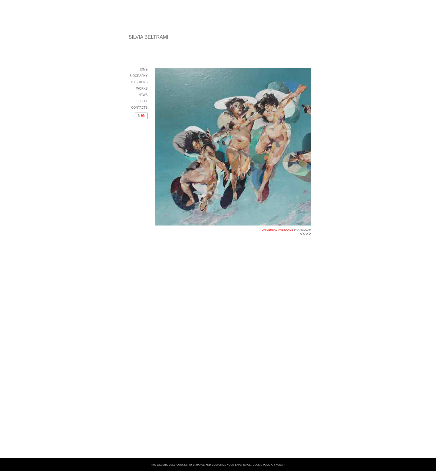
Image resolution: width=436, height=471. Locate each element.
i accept (280, 464)
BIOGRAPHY (138, 75)
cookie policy (262, 464)
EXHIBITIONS (137, 82)
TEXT (144, 101)
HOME (143, 69)
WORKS (142, 88)
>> (308, 233)
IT (138, 115)
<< (303, 233)
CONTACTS (139, 107)
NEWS (143, 95)
